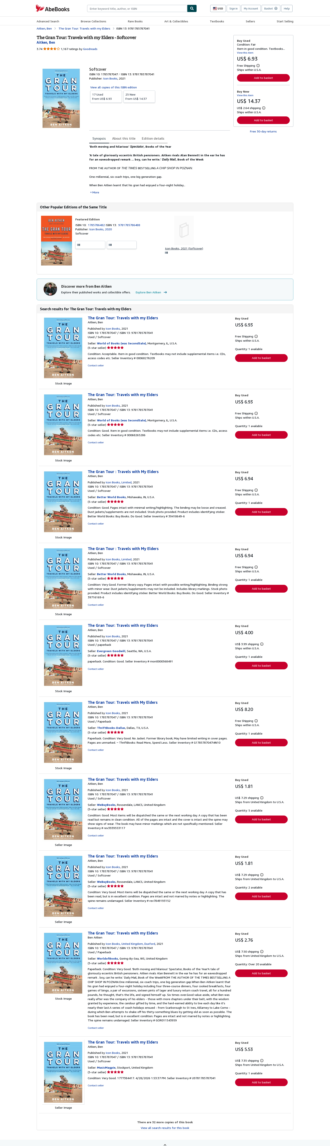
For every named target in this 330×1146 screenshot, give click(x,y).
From (106, 96)
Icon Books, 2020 (100, 229)
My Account (251, 8)
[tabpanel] (159, 169)
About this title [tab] (124, 138)
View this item (245, 52)
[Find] (192, 8)
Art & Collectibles (176, 21)
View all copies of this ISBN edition (113, 87)
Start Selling (285, 21)
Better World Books (111, 497)
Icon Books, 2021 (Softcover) (184, 248)
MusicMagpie (106, 1067)
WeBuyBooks (106, 804)
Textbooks (217, 21)
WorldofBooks (107, 958)
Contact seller (96, 365)
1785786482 (97, 225)
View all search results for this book (165, 1128)
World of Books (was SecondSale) (121, 343)
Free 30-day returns (263, 131)
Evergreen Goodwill (111, 651)
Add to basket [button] (263, 78)
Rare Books (135, 21)
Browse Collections (93, 21)
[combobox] (137, 8)
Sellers (250, 21)
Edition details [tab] (153, 138)
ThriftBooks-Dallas (111, 727)
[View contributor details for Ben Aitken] (46, 42)
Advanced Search (48, 21)
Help (287, 8)
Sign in (233, 8)
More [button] (95, 192)
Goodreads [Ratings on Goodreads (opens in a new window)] (90, 49)
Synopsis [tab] (99, 138)
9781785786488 (129, 225)
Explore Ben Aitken (152, 292)
